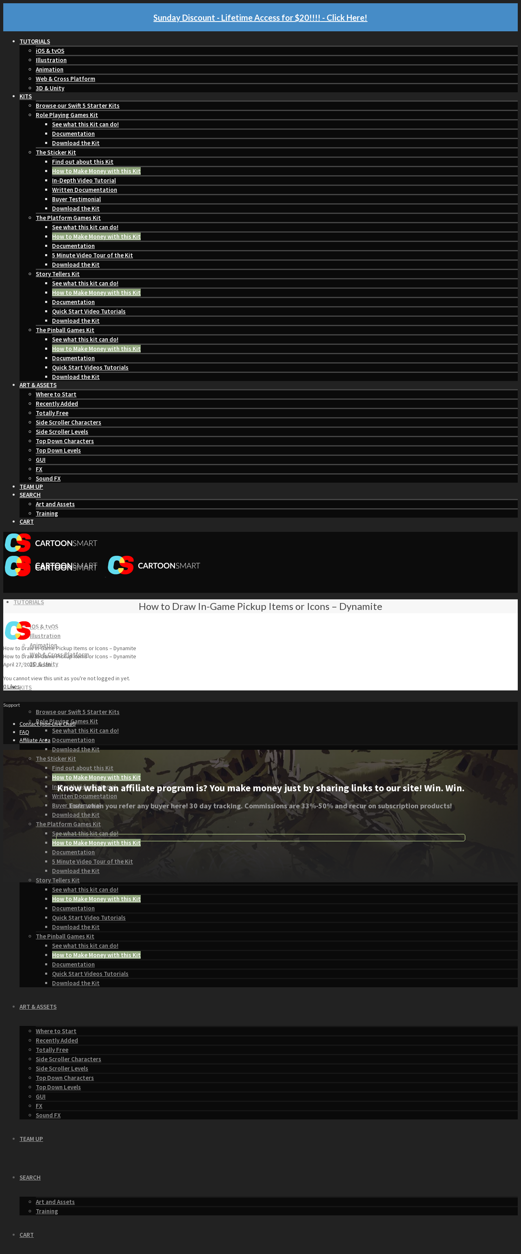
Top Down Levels (58, 450)
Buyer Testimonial (76, 199)
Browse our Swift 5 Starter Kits (78, 105)
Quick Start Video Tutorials (89, 311)
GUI (41, 460)
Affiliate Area (35, 740)
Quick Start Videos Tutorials (90, 367)
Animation (49, 69)
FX (39, 469)
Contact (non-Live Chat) (48, 723)
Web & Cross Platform (65, 79)
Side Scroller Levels (62, 431)
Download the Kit (76, 143)
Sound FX (48, 478)
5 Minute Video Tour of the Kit (92, 255)
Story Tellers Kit (58, 274)
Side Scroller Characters (68, 422)
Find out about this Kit (82, 161)
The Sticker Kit (56, 152)
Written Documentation (84, 190)
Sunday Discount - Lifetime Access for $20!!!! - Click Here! (260, 17)
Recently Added (57, 403)
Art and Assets (55, 504)
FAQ (24, 732)
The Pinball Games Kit (65, 330)
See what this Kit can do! (85, 124)
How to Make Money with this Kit (96, 171)
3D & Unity (50, 88)
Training (47, 513)
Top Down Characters (65, 441)
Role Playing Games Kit (67, 115)
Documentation (73, 133)
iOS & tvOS (50, 50)
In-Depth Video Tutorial (84, 180)
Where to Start (56, 394)
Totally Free (52, 413)
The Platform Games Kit (68, 218)
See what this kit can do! (85, 227)
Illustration (51, 60)
